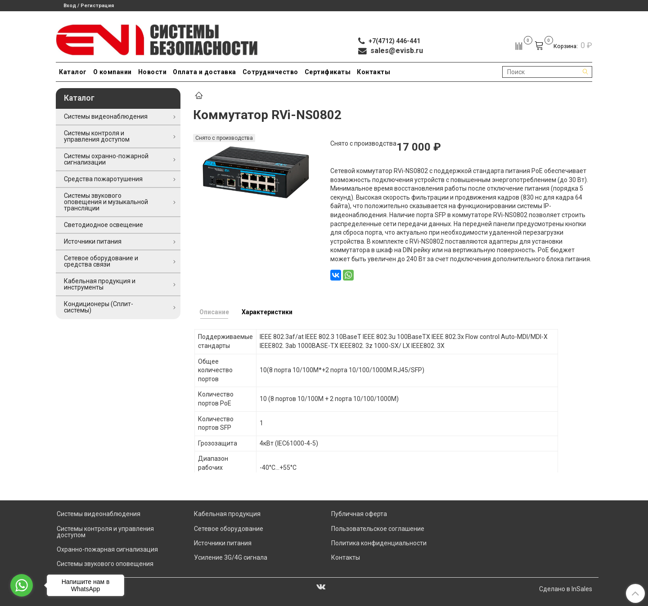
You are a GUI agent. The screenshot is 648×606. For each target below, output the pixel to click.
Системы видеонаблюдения (106, 116)
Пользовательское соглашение (377, 528)
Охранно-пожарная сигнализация (107, 549)
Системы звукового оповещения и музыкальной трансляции (106, 202)
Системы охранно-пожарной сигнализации (106, 159)
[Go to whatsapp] (21, 585)
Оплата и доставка (204, 72)
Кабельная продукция (227, 513)
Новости (152, 72)
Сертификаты (328, 72)
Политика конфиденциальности (379, 543)
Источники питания (93, 241)
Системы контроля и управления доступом (97, 136)
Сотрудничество (270, 72)
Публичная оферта (359, 513)
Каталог (73, 72)
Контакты (373, 72)
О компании (112, 72)
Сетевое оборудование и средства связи (101, 261)
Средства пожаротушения (103, 179)
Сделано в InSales (565, 589)
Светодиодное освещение (103, 224)
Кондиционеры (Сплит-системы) (98, 307)
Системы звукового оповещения (105, 563)
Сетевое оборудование (228, 528)
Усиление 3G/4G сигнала (230, 557)
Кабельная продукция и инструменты (99, 284)
